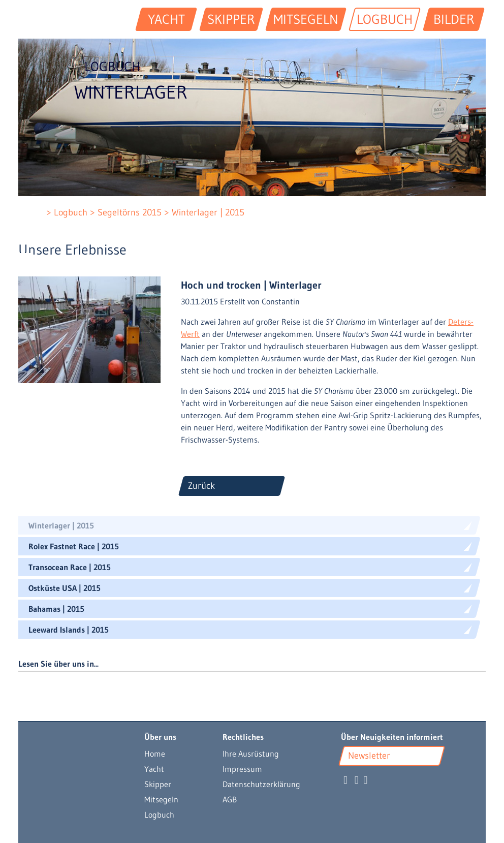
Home (154, 753)
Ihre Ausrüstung (251, 753)
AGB (230, 799)
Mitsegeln (161, 799)
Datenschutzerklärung (261, 784)
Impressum (242, 769)
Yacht (154, 769)
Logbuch (159, 814)
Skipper (157, 784)
